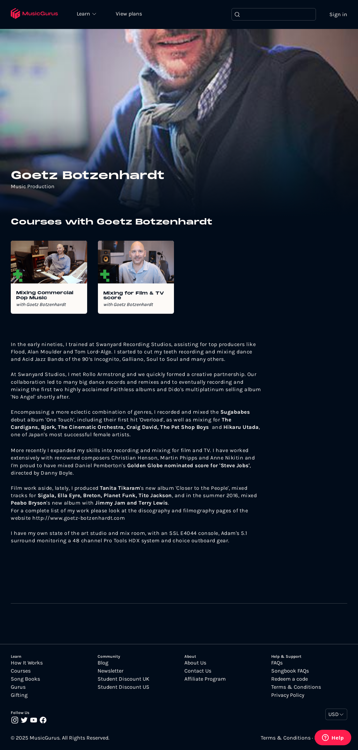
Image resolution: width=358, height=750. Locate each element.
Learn (84, 13)
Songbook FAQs (290, 671)
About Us (195, 663)
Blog (103, 663)
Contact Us (197, 671)
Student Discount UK (123, 679)
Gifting (19, 695)
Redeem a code (289, 679)
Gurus (18, 687)
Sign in (338, 14)
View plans (129, 14)
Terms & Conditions (296, 687)
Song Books (25, 679)
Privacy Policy (287, 695)
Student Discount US (123, 687)
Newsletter (110, 671)
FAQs (277, 663)
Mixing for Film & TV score (133, 296)
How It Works (27, 663)
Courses (21, 671)
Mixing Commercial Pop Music (44, 296)
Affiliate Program (205, 679)
